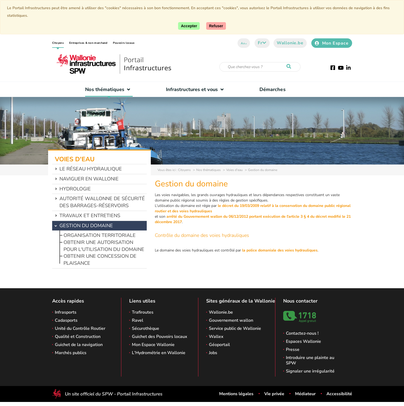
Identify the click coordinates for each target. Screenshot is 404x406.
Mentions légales (236, 394)
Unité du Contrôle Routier (80, 328)
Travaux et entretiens (89, 215)
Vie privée (274, 394)
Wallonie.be (290, 43)
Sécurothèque (145, 328)
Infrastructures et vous (196, 89)
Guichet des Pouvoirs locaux (159, 336)
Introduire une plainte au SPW (310, 360)
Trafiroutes (142, 312)
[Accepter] (189, 26)
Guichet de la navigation (79, 344)
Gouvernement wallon (231, 320)
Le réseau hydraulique (90, 169)
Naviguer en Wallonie (89, 179)
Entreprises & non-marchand (88, 43)
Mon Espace (332, 43)
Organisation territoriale (100, 235)
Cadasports (66, 320)
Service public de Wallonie (235, 328)
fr (262, 43)
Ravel (137, 320)
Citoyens (58, 43)
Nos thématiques (108, 89)
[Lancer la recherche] (290, 66)
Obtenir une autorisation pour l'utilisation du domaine (104, 246)
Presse (292, 349)
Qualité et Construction (78, 336)
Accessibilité (339, 394)
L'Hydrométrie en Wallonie (158, 352)
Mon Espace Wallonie (153, 344)
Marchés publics (70, 352)
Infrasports (65, 312)
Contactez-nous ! (302, 333)
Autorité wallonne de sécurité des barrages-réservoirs (102, 202)
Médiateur (305, 394)
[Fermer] (216, 26)
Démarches (272, 89)
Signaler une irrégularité (310, 371)
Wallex (216, 336)
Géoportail (219, 344)
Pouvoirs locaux (124, 43)
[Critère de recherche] (260, 67)
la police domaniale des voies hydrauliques (280, 250)
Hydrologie (75, 189)
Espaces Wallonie (303, 341)
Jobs (213, 352)
